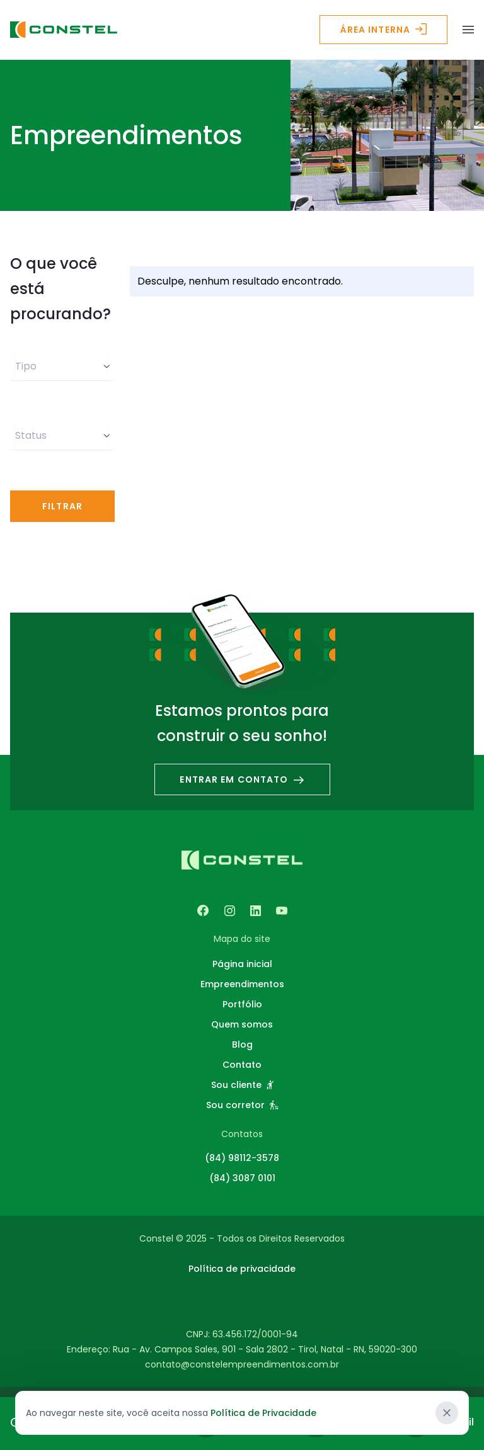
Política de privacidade (242, 1268)
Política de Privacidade (263, 1413)
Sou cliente (242, 1085)
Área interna (383, 29)
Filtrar (62, 506)
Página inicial (242, 964)
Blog (242, 1044)
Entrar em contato (242, 779)
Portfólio (242, 1004)
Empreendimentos (242, 984)
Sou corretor (242, 1105)
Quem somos (242, 1024)
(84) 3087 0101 (242, 1178)
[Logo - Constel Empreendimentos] (63, 29)
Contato (242, 1064)
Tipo (62, 366)
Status (62, 435)
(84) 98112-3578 (242, 1158)
